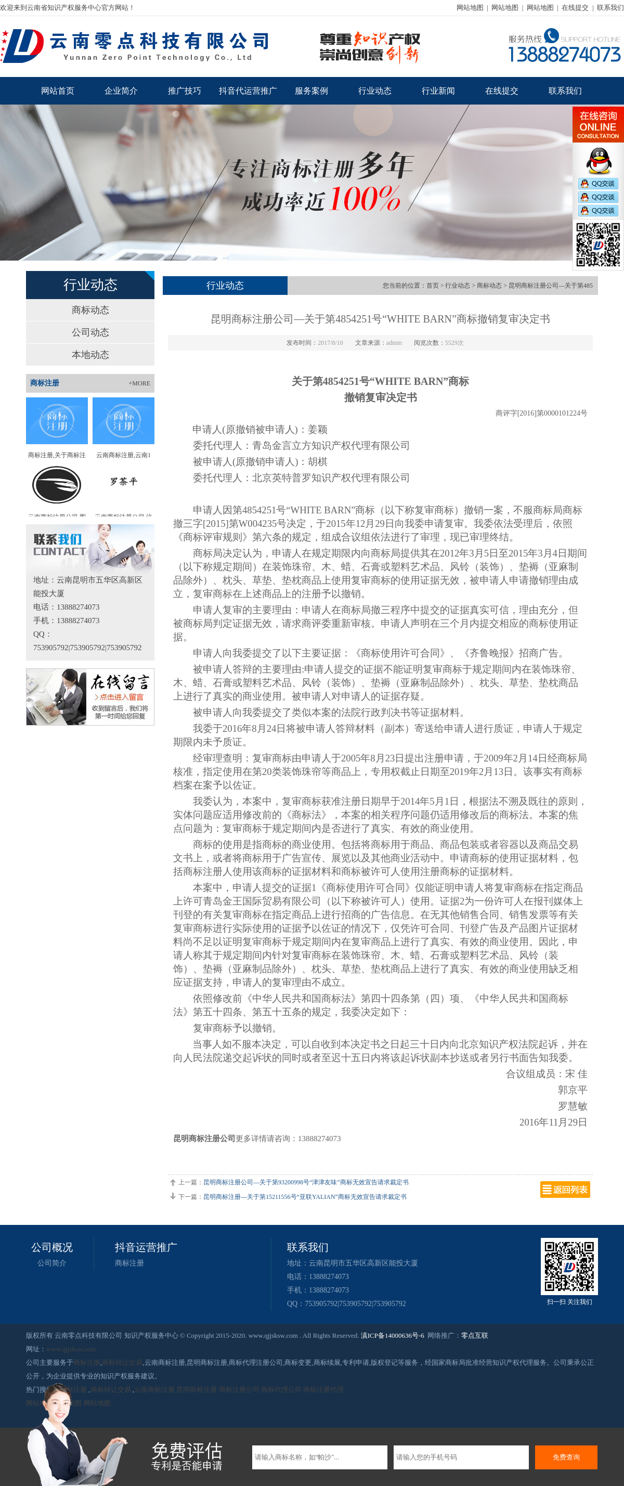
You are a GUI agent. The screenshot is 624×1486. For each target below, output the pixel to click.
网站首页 (57, 90)
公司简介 (52, 1263)
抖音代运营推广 (248, 90)
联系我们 (610, 7)
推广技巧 (184, 90)
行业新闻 (438, 90)
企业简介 (121, 90)
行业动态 (375, 90)
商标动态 (90, 310)
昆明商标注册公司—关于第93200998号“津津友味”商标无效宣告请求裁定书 (306, 1182)
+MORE (139, 383)
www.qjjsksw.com (71, 1349)
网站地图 (470, 7)
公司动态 (90, 332)
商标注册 (129, 1263)
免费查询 (566, 1457)
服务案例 (311, 90)
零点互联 (474, 1335)
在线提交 (575, 7)
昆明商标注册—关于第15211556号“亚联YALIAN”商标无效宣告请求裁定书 (305, 1196)
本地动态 (90, 355)
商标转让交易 (122, 1362)
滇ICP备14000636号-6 (392, 1335)
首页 (432, 285)
